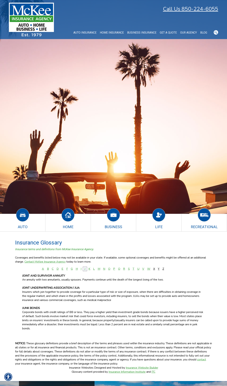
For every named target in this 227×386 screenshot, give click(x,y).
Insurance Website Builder (142, 368)
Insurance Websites (81, 368)
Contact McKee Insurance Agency (45, 262)
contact (201, 359)
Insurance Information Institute (127, 372)
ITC (153, 372)
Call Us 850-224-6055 (190, 9)
